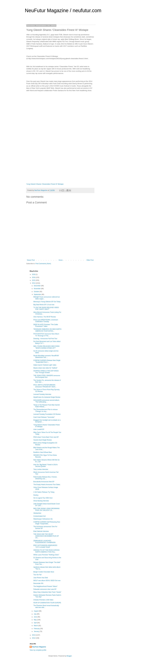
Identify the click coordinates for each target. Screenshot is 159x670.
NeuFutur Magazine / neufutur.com (63, 10)
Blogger (69, 656)
